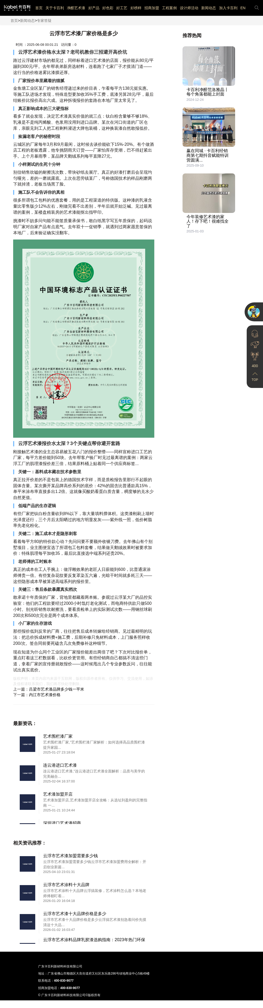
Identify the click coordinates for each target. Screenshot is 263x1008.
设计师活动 (189, 8)
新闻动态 (208, 8)
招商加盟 (151, 8)
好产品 (93, 8)
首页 (39, 8)
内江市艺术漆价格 (44, 694)
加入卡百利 (228, 8)
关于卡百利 (54, 8)
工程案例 (169, 8)
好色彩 (107, 8)
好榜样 (135, 8)
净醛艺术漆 (76, 8)
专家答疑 (44, 20)
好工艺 (121, 8)
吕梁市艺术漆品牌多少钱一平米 (56, 689)
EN (242, 8)
